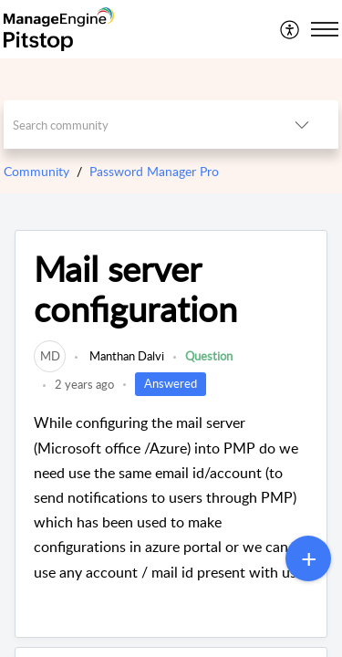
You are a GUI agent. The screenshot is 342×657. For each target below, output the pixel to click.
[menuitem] (290, 29)
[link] (50, 356)
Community (36, 171)
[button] (290, 29)
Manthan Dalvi (125, 356)
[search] (135, 124)
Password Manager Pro (154, 171)
